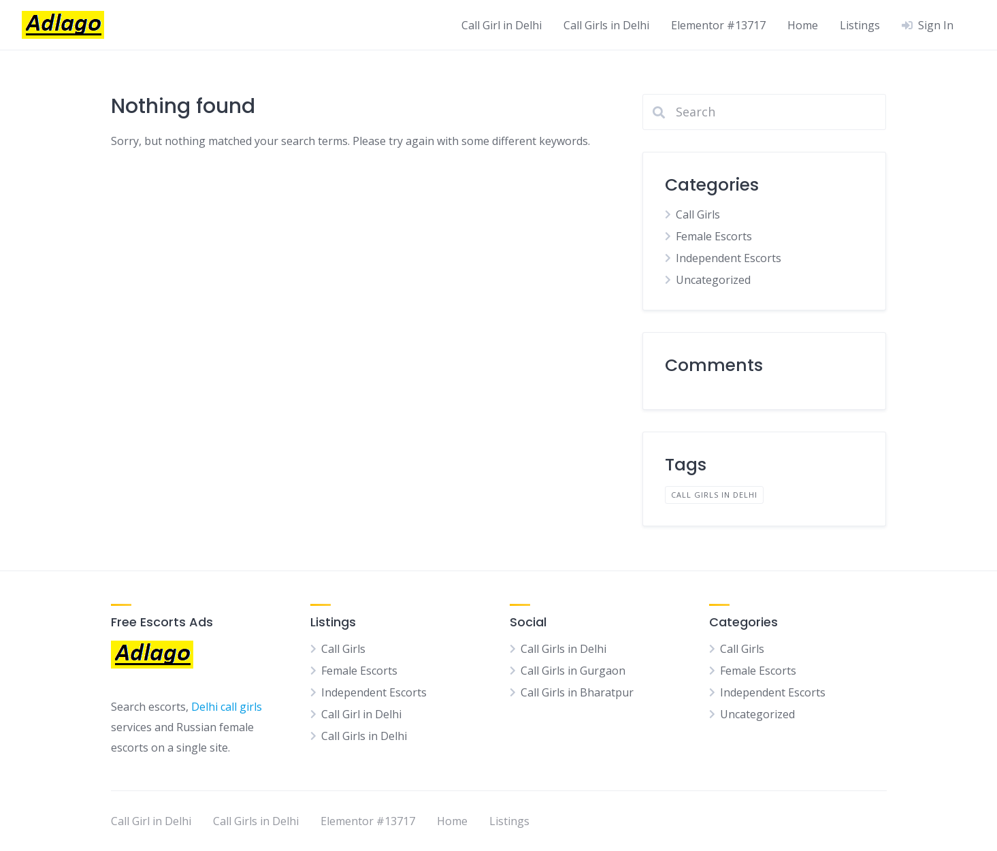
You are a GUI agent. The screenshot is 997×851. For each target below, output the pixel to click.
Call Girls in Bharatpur (577, 692)
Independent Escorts (728, 258)
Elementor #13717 (718, 25)
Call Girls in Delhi (606, 25)
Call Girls (698, 214)
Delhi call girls (226, 706)
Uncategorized (713, 279)
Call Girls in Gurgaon (573, 670)
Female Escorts (714, 236)
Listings (860, 25)
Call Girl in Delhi (501, 25)
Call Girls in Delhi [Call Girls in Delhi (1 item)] (714, 494)
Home (802, 25)
